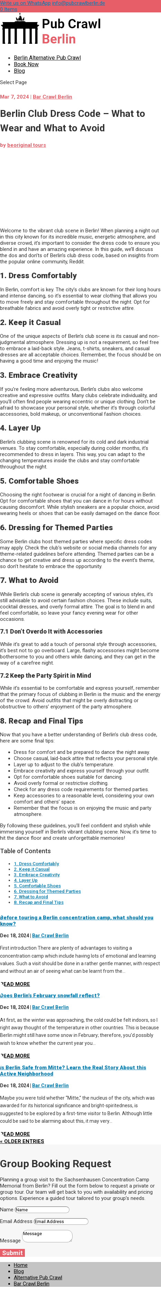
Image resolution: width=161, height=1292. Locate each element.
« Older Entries (22, 1141)
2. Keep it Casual (32, 869)
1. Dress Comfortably (36, 863)
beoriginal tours (26, 145)
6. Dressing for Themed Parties (47, 891)
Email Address (16, 1221)
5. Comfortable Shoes (37, 885)
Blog (19, 71)
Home (21, 1265)
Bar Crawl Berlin (52, 97)
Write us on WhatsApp (25, 3)
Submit (12, 1252)
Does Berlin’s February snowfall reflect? (50, 995)
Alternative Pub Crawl (38, 1277)
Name (6, 1210)
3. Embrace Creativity (37, 874)
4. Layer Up (26, 880)
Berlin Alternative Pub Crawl (47, 57)
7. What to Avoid (31, 896)
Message (10, 1241)
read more (15, 984)
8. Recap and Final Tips (39, 902)
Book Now (26, 64)
